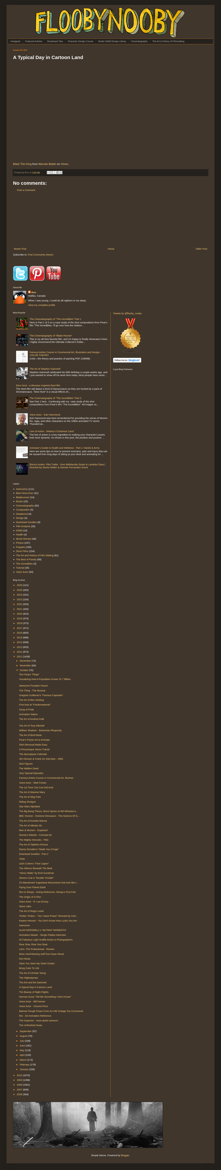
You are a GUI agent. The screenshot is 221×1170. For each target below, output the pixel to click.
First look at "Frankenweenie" (35, 704)
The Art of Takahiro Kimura (33, 844)
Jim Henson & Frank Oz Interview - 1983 (41, 758)
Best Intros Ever (24, 493)
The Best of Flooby (26, 559)
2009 (20, 1080)
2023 (20, 599)
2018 (20, 623)
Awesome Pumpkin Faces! (33, 685)
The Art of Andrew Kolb (31, 719)
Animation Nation (28, 714)
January (24, 1069)
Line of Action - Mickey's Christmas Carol (52, 431)
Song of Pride (26, 709)
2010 (20, 1075)
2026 (20, 585)
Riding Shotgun (27, 801)
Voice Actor (22, 572)
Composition (23, 509)
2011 (20, 656)
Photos (20, 542)
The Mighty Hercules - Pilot (33, 839)
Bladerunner (22, 497)
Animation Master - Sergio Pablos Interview (42, 935)
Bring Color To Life (29, 968)
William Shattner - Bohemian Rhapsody (40, 730)
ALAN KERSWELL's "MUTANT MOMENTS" (43, 930)
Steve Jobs (25, 906)
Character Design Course (80, 41)
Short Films (22, 551)
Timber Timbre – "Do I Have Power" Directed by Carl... (48, 915)
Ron (33, 292)
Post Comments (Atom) (40, 254)
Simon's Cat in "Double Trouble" (36, 877)
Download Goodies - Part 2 (33, 854)
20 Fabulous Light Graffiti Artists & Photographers (46, 939)
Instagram (15, 41)
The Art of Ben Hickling (31, 700)
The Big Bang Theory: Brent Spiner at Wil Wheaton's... (48, 811)
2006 (20, 1094)
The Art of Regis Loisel (31, 911)
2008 (20, 1084)
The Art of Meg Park (30, 796)
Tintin (22, 858)
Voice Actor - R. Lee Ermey (33, 901)
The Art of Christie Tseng (32, 973)
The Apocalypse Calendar (33, 754)
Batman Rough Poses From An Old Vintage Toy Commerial (51, 1011)
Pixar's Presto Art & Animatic (34, 739)
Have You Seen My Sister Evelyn (37, 963)
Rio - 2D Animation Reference (35, 1015)
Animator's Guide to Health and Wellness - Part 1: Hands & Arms (64, 447)
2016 (20, 632)
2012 (20, 651)
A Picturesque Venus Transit (34, 749)
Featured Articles (33, 41)
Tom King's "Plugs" (29, 674)
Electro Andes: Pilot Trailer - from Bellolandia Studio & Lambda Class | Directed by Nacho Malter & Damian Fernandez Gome (67, 466)
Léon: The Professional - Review (36, 949)
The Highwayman (28, 977)
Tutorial (20, 567)
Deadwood (22, 513)
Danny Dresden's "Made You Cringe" (39, 849)
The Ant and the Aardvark (33, 982)
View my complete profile (41, 305)
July (22, 1040)
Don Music (25, 958)
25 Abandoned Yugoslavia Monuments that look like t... (48, 882)
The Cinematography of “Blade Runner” (51, 335)
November (26, 665)
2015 (20, 637)
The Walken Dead (29, 768)
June (23, 1045)
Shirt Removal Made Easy (33, 744)
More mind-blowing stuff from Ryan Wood (41, 954)
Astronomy (22, 489)
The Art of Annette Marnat (33, 820)
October (24, 670)
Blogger (125, 1155)
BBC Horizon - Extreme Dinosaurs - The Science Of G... (49, 815)
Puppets (20, 547)
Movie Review (23, 538)
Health (19, 534)
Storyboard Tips (55, 41)
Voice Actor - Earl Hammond (45, 414)
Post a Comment (26, 190)
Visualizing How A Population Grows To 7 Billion (45, 679)
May (22, 1050)
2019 (20, 618)
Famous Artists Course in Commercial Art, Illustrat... (47, 777)
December (26, 660)
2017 (20, 628)
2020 (20, 613)
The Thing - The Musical (32, 690)
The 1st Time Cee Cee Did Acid (36, 787)
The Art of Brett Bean (30, 735)
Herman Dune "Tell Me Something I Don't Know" (45, 996)
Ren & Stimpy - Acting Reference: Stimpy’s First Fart (47, 892)
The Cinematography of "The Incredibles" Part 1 (55, 319)
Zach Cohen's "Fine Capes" (34, 863)
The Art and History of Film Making (34, 555)
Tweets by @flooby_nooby (127, 313)
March (23, 1059)
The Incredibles (24, 563)
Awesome (24, 925)
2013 (20, 647)
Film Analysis (23, 526)
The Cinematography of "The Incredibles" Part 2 (55, 398)
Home (111, 248)
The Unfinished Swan (30, 1025)
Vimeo (64, 163)
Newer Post (20, 248)
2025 (20, 590)
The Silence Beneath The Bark (35, 868)
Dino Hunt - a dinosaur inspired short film (38, 385)
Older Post (201, 248)
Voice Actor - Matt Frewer (32, 782)
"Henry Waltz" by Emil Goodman (36, 873)
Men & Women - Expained (33, 830)
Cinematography (139, 41)
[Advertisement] (110, 219)
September (26, 1031)
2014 (20, 642)
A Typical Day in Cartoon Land (35, 987)
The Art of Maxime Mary (32, 792)
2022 (20, 604)
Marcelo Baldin (47, 163)
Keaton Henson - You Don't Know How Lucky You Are (48, 920)
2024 (20, 594)
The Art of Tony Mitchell (32, 725)
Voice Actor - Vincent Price (33, 1006)
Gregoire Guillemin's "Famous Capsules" (41, 695)
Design (20, 518)
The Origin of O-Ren (30, 896)
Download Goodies (26, 522)
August (24, 1036)
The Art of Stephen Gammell (45, 368)
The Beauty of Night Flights (34, 992)
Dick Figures (26, 763)
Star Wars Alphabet (29, 806)
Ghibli (19, 530)
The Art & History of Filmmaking (168, 41)
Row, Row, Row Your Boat (33, 944)
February (25, 1064)
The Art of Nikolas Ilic (30, 825)
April (22, 1055)
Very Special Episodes (31, 773)
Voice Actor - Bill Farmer (32, 1001)
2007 (20, 1089)
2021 (20, 609)
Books (19, 501)
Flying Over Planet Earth (32, 887)
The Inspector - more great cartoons (38, 1020)
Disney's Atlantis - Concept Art (35, 835)
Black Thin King (22, 163)
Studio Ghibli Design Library (112, 41)
